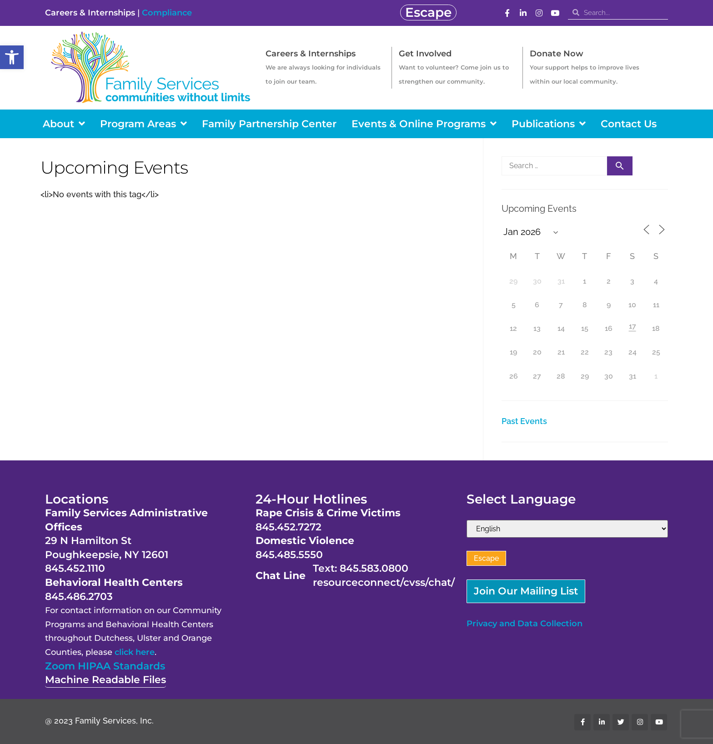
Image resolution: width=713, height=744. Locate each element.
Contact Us (629, 124)
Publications (549, 123)
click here (135, 652)
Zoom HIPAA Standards (105, 666)
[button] (12, 57)
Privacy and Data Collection (524, 624)
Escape (486, 558)
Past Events (524, 421)
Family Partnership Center (269, 124)
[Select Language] (567, 529)
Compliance (167, 13)
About (64, 123)
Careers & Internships (90, 13)
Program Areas (143, 123)
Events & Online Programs (424, 123)
